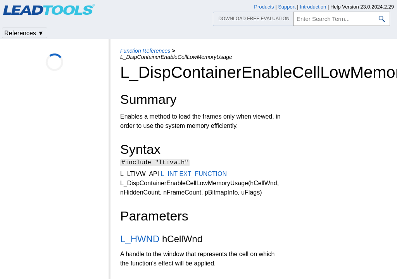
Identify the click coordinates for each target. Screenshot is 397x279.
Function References (145, 51)
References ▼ (24, 33)
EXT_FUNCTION (203, 175)
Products (264, 7)
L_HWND (139, 240)
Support (287, 7)
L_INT (169, 175)
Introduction (313, 7)
